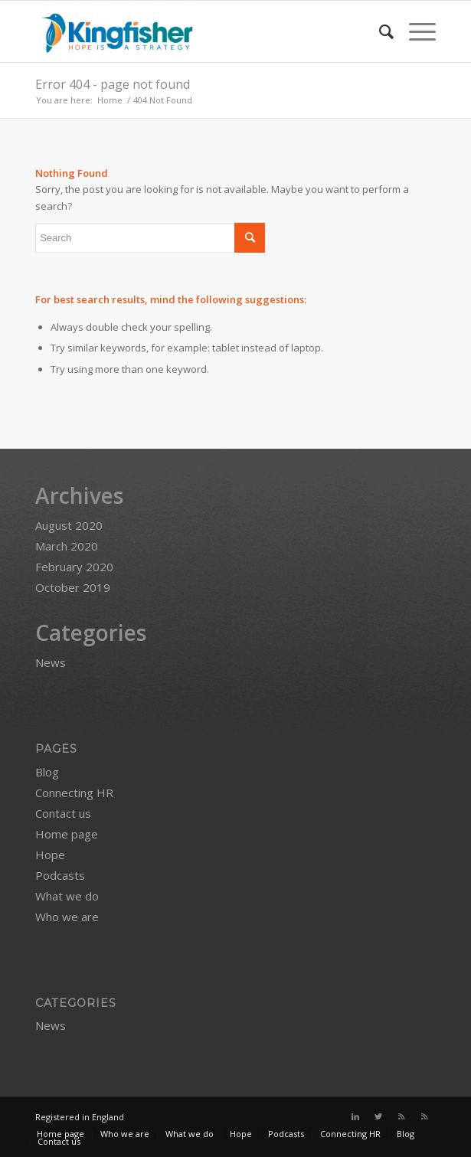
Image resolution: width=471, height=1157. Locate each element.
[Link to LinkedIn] (355, 1116)
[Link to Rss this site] (401, 1116)
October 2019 (72, 587)
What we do (67, 896)
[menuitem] (379, 31)
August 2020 (69, 525)
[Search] (379, 31)
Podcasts (60, 875)
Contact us (63, 813)
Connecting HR (74, 792)
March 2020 (66, 546)
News (50, 662)
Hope (50, 854)
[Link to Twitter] (378, 1116)
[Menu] (415, 31)
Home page (66, 834)
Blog (47, 772)
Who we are (67, 916)
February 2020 (74, 566)
